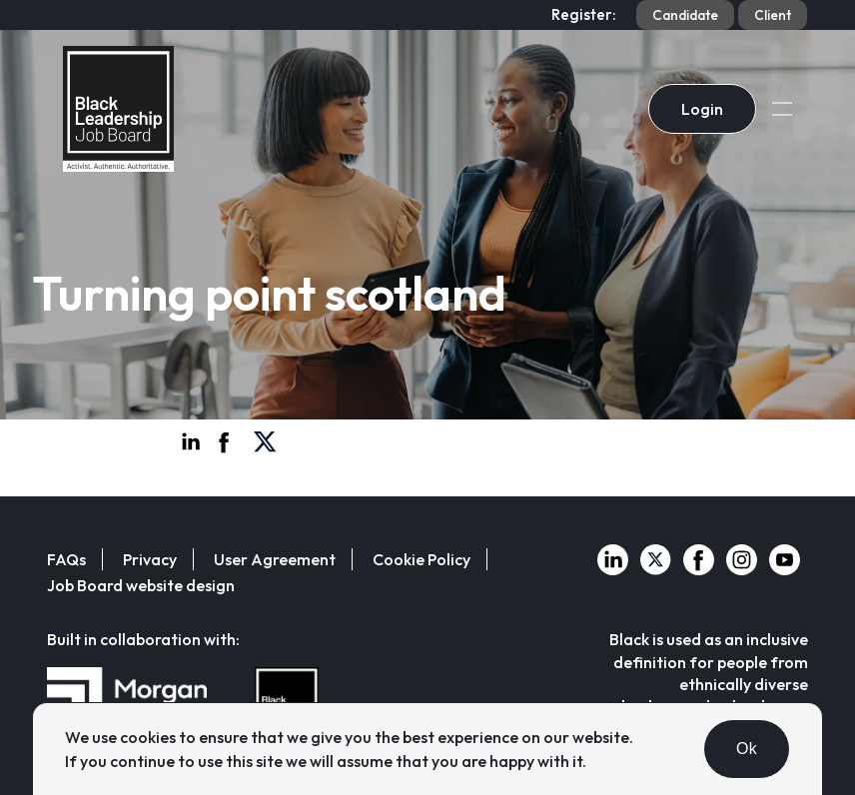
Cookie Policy (421, 559)
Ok (746, 748)
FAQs (66, 559)
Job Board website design (141, 585)
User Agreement (275, 559)
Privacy (150, 559)
